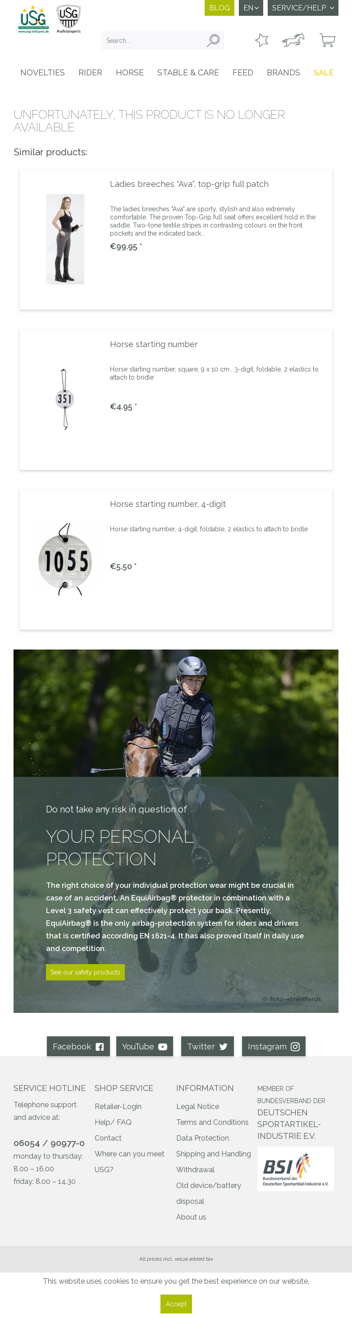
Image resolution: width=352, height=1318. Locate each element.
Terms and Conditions (212, 1122)
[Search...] (163, 41)
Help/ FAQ (113, 1122)
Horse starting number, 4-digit (168, 504)
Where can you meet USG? (130, 1162)
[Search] (213, 41)
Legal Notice (197, 1106)
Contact (108, 1138)
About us (191, 1217)
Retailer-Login (118, 1106)
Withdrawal (195, 1169)
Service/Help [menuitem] (300, 8)
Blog (219, 8)
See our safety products (85, 972)
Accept (176, 1304)
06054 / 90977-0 (49, 1143)
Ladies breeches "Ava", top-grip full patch (189, 184)
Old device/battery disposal (208, 1193)
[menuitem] (163, 41)
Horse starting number (154, 344)
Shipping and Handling (213, 1154)
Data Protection (202, 1138)
